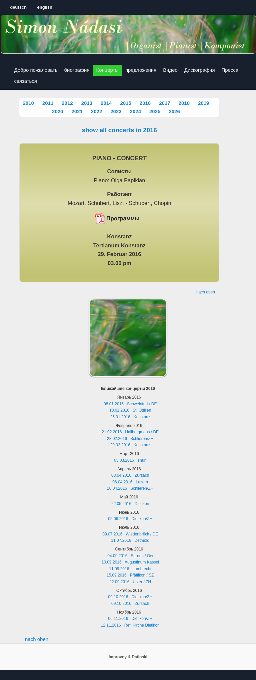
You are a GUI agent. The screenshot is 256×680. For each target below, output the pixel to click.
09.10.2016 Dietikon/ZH (130, 597)
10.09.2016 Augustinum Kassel (130, 562)
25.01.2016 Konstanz (130, 417)
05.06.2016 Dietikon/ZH (130, 518)
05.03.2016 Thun (130, 460)
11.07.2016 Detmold (130, 540)
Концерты (107, 70)
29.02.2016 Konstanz (130, 445)
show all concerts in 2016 (119, 130)
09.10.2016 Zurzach (130, 603)
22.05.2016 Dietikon (130, 503)
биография (77, 70)
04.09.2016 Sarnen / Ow (130, 555)
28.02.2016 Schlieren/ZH (130, 438)
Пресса (230, 70)
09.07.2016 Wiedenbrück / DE (130, 534)
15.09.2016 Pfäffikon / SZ (130, 575)
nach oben (205, 292)
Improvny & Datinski (128, 657)
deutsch (18, 7)
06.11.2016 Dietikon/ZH (130, 618)
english (45, 7)
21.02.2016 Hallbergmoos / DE (130, 432)
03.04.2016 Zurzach (130, 475)
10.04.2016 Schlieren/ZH (130, 488)
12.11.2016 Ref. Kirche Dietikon (130, 625)
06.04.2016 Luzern (130, 482)
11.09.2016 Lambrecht (130, 568)
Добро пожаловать (36, 70)
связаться (25, 81)
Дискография (199, 70)
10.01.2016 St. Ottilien (130, 410)
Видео (170, 70)
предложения (140, 70)
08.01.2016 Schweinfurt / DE (130, 404)
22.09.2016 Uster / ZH (130, 582)
